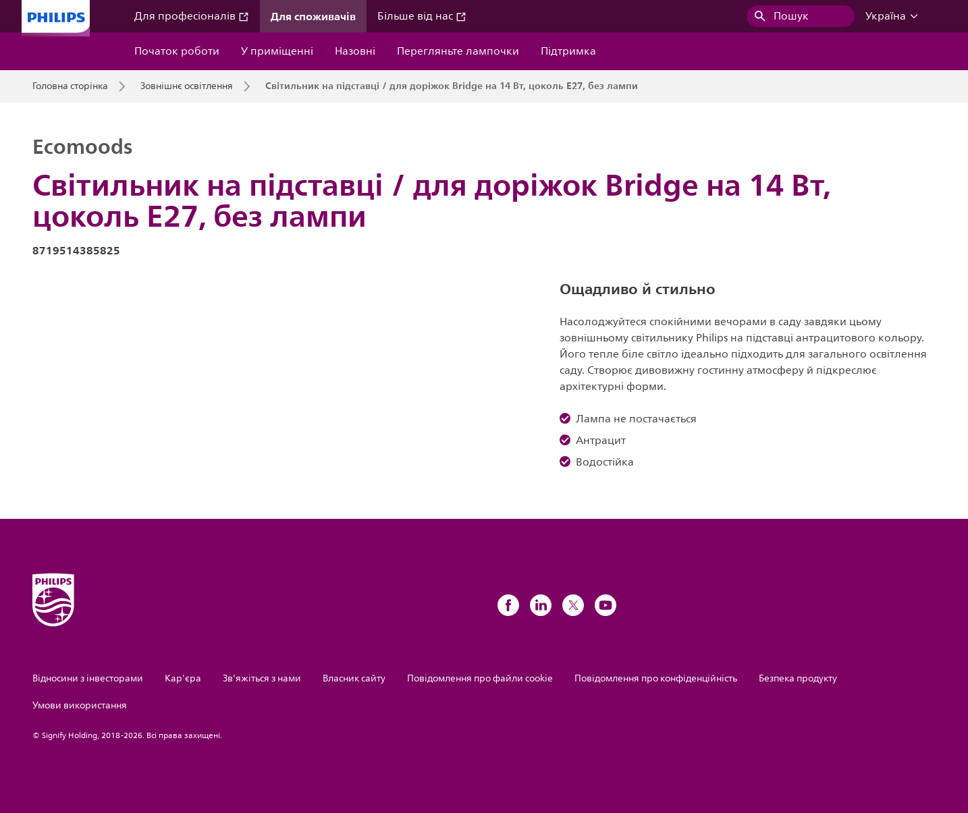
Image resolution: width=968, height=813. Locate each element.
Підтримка (568, 51)
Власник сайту (354, 678)
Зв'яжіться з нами (262, 678)
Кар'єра (183, 678)
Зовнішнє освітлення (186, 86)
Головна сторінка (70, 86)
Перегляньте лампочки (458, 51)
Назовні (355, 51)
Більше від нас (421, 16)
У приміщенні (277, 51)
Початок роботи (176, 51)
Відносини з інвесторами (87, 678)
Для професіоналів (191, 16)
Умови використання (79, 705)
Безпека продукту (798, 678)
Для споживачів (313, 16)
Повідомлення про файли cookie (480, 678)
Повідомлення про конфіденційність (655, 678)
